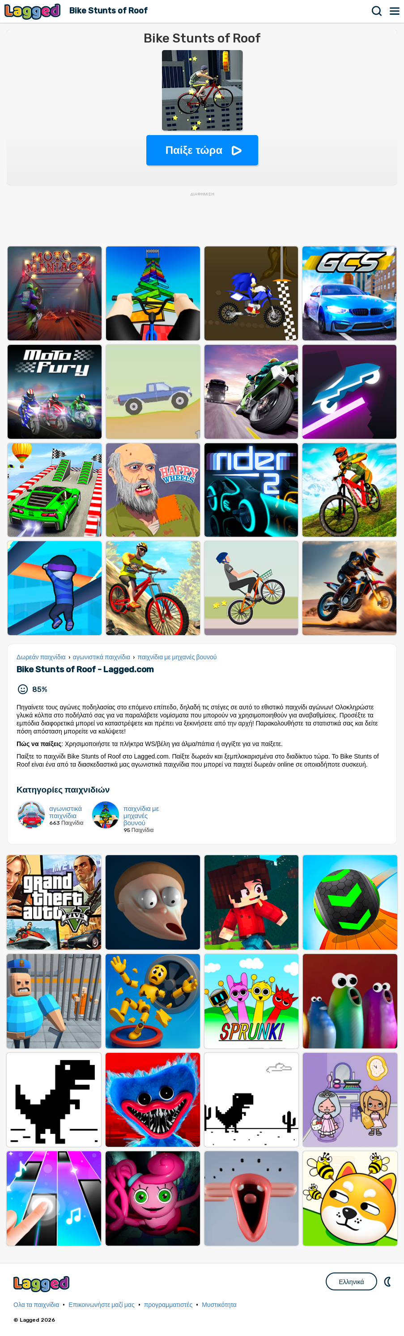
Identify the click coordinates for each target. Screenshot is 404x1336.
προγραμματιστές (168, 1305)
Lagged (33, 11)
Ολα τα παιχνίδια (36, 1305)
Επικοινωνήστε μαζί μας (101, 1305)
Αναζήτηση (377, 11)
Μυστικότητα (219, 1305)
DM (388, 1281)
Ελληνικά (351, 1281)
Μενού (395, 11)
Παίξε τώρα (194, 150)
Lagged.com (42, 1283)
